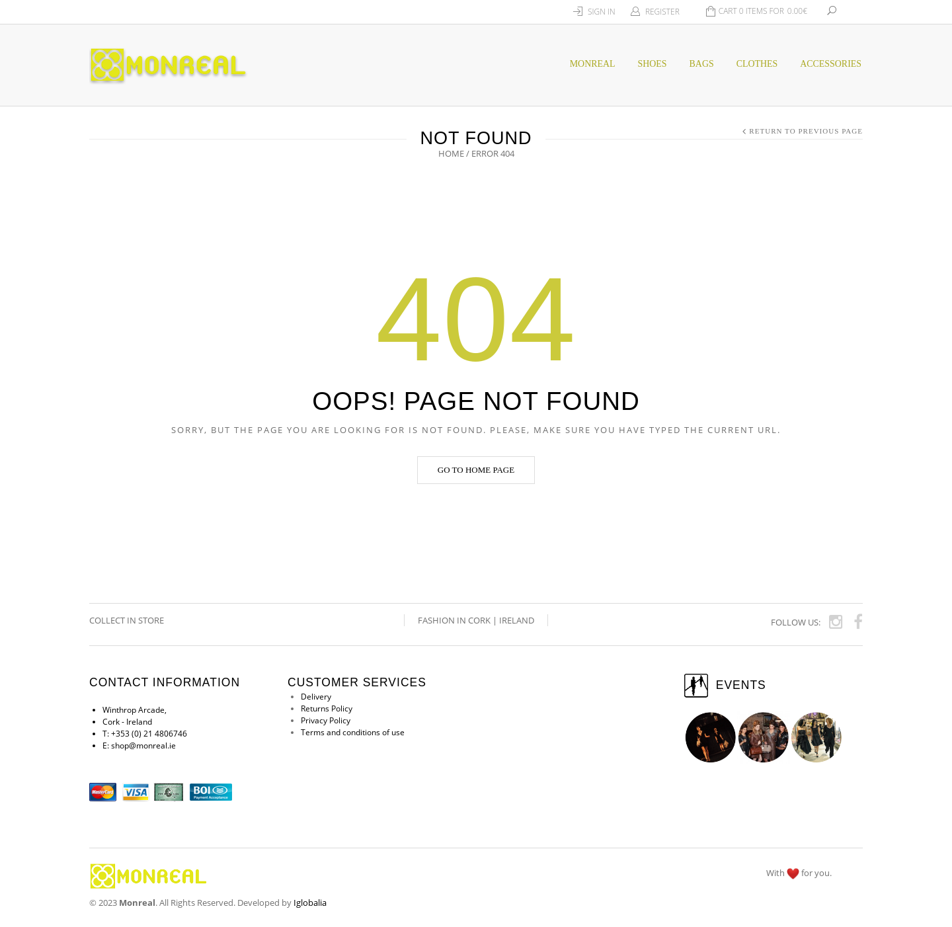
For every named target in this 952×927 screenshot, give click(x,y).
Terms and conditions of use (353, 732)
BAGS (702, 64)
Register (662, 11)
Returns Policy (326, 708)
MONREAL (592, 64)
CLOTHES (757, 64)
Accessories (830, 64)
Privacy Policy (325, 720)
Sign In (601, 11)
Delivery (316, 696)
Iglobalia (310, 902)
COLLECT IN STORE (127, 620)
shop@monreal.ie (143, 745)
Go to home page (476, 470)
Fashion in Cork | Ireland (476, 620)
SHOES (652, 64)
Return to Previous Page (806, 131)
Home (451, 153)
